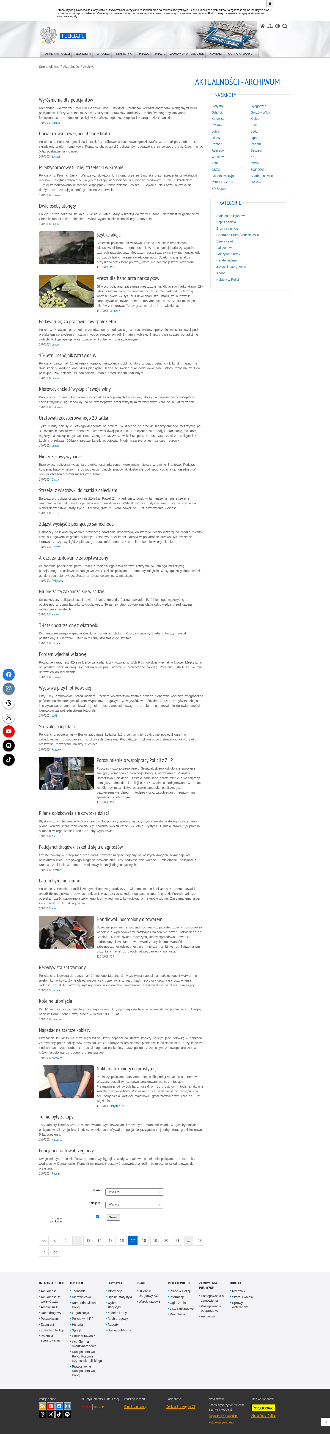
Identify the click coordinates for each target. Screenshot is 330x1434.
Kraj (253, 157)
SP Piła (256, 182)
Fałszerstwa (225, 248)
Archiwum (90, 66)
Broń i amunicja (227, 228)
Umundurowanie (83, 1336)
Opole (255, 138)
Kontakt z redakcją (135, 1406)
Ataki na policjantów (230, 216)
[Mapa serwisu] (270, 26)
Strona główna (49, 66)
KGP (215, 163)
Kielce (255, 118)
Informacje (114, 1291)
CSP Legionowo (223, 182)
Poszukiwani (50, 1318)
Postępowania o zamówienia (212, 1298)
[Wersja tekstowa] (277, 26)
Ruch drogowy (51, 1313)
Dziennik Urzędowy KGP (150, 1293)
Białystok (218, 106)
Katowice (218, 118)
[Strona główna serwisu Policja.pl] (262, 26)
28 (200, 1241)
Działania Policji (51, 1283)
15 (111, 1241)
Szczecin (257, 150)
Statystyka (114, 1283)
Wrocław (218, 157)
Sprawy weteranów (240, 1305)
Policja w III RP (83, 1318)
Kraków (217, 125)
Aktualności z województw (50, 1299)
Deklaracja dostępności (180, 1406)
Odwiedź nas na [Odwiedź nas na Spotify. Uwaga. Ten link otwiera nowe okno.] (67, 1414)
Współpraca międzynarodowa (84, 1344)
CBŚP (255, 163)
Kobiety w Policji (227, 279)
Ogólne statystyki (119, 1297)
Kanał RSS (42, 1406)
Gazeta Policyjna (224, 176)
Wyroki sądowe (149, 1301)
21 (177, 1241)
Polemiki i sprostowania (50, 1338)
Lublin (216, 131)
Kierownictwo (81, 1297)
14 (99, 1241)
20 (166, 1241)
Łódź (254, 131)
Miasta (96, 1190)
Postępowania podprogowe (211, 1308)
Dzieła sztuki (225, 241)
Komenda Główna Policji (84, 1305)
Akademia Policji (262, 176)
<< (42, 1239)
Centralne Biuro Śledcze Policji (238, 235)
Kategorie (94, 1203)
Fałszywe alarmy (228, 254)
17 (133, 1241)
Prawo (141, 1283)
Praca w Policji (179, 1283)
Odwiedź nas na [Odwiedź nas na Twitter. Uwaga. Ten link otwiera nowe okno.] (51, 1414)
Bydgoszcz (258, 106)
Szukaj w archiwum (56, 1220)
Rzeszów (218, 150)
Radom (256, 144)
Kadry (220, 273)
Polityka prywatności (221, 1422)
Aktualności (71, 66)
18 (144, 1241)
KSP (254, 125)
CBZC (216, 169)
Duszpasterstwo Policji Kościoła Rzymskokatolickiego (87, 1356)
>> (53, 1250)
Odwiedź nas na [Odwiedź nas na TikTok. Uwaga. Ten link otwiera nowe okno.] (59, 1414)
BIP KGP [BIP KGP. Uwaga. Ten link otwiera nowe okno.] (99, 1407)
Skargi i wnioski (243, 1297)
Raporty (113, 1324)
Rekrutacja (177, 1314)
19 (155, 1241)
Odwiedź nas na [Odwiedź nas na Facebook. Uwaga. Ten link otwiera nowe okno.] (59, 1406)
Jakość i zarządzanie (231, 267)
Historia (77, 1324)
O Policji (76, 1283)
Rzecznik (238, 1291)
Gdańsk (217, 112)
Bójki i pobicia (226, 222)
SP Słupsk (219, 188)
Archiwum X (49, 1307)
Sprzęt (76, 1330)
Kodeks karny (117, 1313)
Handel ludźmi (226, 260)
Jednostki (78, 1291)
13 (88, 1241)
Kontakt (236, 1283)
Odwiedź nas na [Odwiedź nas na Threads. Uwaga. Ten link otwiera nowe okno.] (42, 1414)
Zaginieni (47, 1324)
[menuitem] (57, 53)
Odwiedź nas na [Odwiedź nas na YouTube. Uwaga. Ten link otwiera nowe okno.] (51, 1406)
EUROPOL (258, 169)
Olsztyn (217, 138)
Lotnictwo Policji (52, 1330)
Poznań (217, 144)
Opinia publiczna (119, 1330)
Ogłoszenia (178, 1303)
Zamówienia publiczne (208, 1285)
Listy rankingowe (182, 1308)
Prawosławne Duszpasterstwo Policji (83, 1371)
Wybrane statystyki (114, 1305)
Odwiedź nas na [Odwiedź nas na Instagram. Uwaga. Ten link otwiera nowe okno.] (67, 1406)
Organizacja (80, 1313)
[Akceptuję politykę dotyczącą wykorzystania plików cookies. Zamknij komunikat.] (270, 3)
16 (122, 1241)
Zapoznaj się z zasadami (223, 1415)
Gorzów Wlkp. (261, 112)
